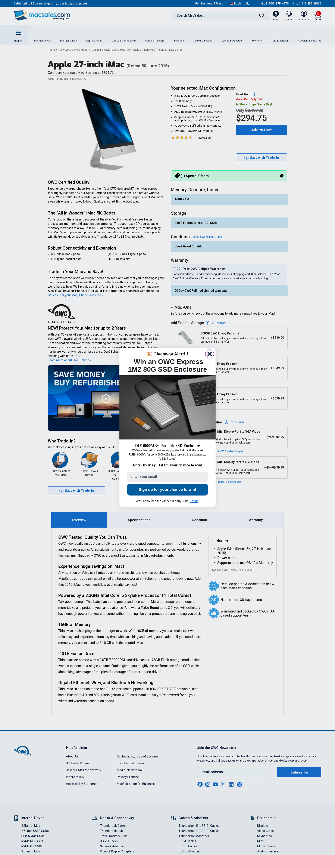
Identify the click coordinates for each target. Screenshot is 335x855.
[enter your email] (167, 477)
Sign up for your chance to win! (167, 489)
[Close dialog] (209, 354)
